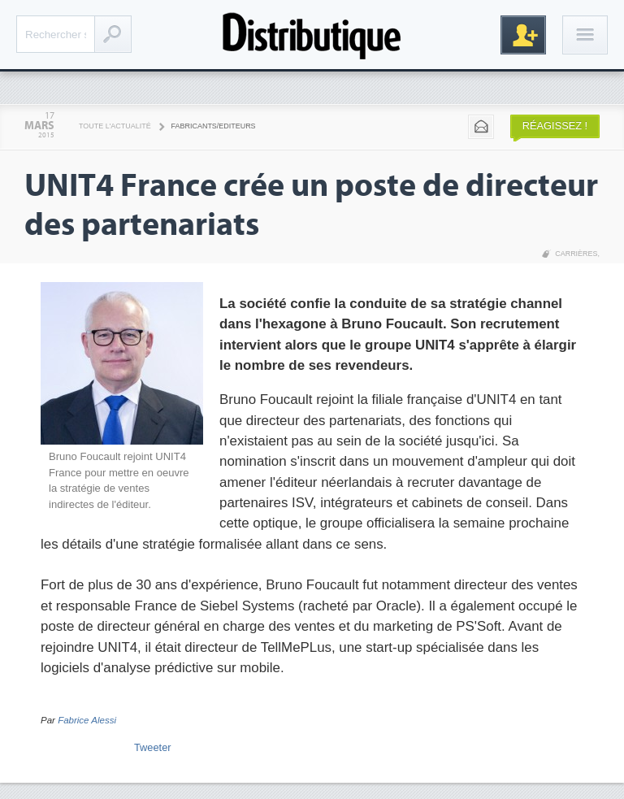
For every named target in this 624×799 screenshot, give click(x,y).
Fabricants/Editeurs (213, 126)
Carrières (576, 254)
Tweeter (152, 747)
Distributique (312, 34)
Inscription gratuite (523, 35)
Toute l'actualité (115, 126)
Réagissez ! (554, 125)
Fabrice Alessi (87, 720)
